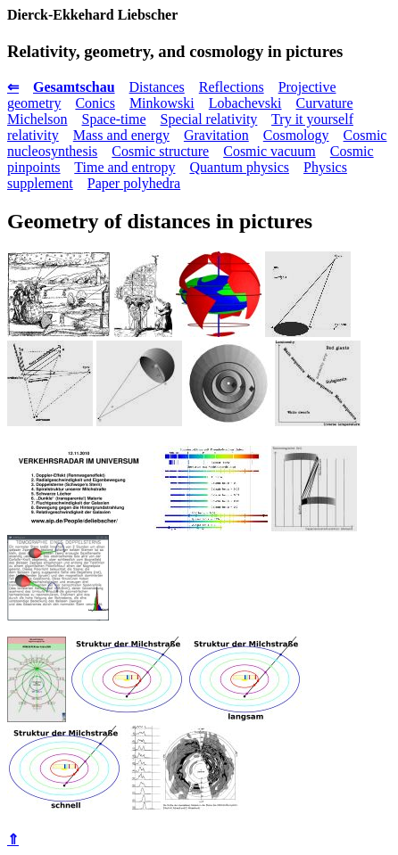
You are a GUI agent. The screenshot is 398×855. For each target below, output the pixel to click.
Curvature (324, 103)
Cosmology (296, 135)
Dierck (27, 14)
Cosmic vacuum (269, 151)
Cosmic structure (160, 151)
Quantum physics (239, 167)
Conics (94, 103)
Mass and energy (121, 135)
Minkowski (162, 103)
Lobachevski (245, 103)
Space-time (114, 119)
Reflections (231, 87)
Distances (157, 87)
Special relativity (209, 119)
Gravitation (216, 135)
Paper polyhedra (133, 183)
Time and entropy (124, 167)
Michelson (37, 119)
